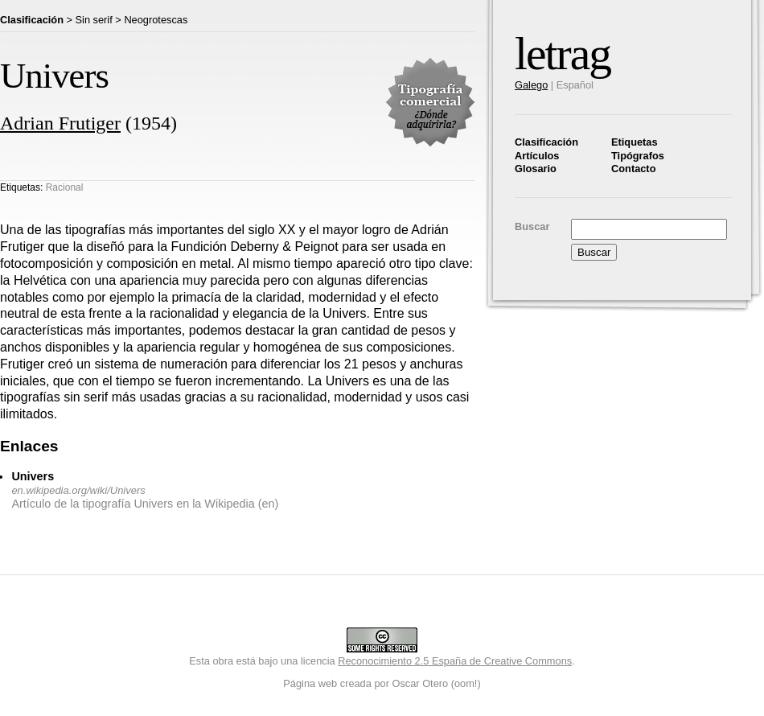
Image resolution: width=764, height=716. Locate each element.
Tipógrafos (637, 156)
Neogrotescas (155, 20)
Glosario (536, 169)
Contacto (633, 169)
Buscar (532, 226)
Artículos (537, 156)
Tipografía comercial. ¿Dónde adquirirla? (430, 102)
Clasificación (546, 142)
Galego (531, 85)
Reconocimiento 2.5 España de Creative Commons (455, 661)
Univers (32, 476)
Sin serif (94, 20)
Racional (65, 187)
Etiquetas (634, 142)
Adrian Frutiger (60, 123)
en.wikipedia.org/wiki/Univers (78, 490)
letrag (562, 53)
